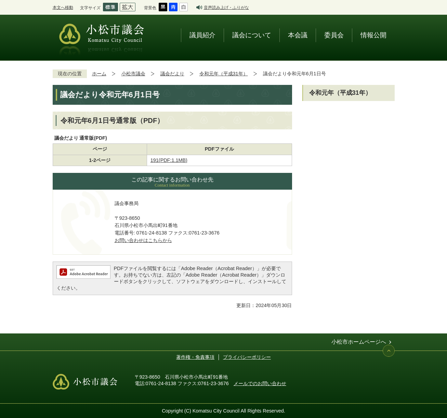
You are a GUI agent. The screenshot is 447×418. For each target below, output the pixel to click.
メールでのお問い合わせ (260, 383)
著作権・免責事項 (195, 357)
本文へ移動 (63, 7)
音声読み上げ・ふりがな (226, 7)
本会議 (297, 35)
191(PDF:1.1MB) (168, 160)
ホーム (99, 73)
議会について (251, 35)
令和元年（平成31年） (223, 73)
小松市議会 (133, 73)
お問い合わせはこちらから (143, 240)
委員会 (334, 35)
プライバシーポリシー (247, 357)
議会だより (172, 73)
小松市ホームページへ (358, 342)
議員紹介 (202, 35)
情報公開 (373, 35)
